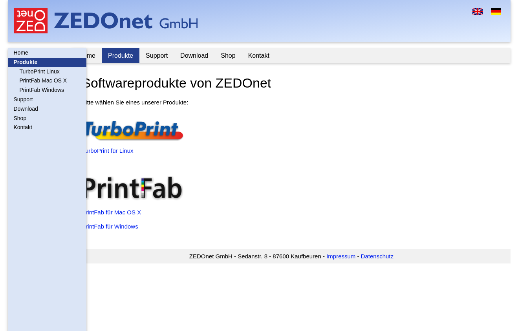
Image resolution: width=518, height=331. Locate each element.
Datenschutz (384, 256)
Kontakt (23, 127)
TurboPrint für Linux (121, 150)
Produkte (26, 62)
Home (21, 52)
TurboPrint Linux (40, 71)
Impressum (347, 256)
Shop (20, 118)
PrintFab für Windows (124, 226)
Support (23, 99)
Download (26, 109)
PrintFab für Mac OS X (125, 212)
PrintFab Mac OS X (43, 80)
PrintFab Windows (42, 90)
